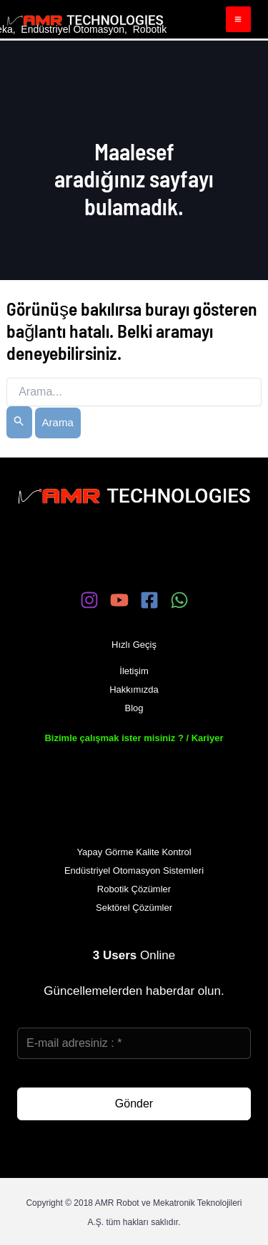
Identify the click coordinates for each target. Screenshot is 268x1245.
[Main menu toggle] (239, 19)
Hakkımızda (134, 689)
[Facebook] (149, 600)
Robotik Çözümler (134, 889)
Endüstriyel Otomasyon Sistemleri (134, 870)
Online (134, 955)
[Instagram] (89, 600)
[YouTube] (119, 600)
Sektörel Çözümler (134, 907)
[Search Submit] (19, 422)
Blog (133, 708)
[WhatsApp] (179, 600)
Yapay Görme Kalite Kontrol (133, 852)
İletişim (133, 671)
